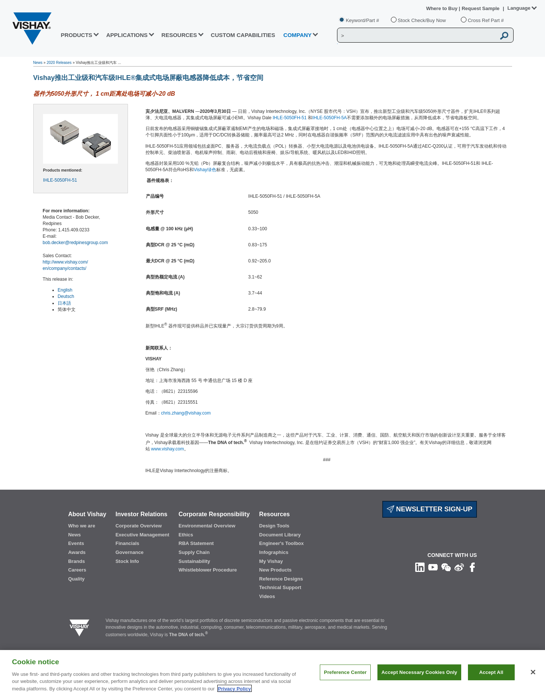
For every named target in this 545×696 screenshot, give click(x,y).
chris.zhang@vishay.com (186, 413)
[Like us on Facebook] (472, 567)
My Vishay (271, 561)
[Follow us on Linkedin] (420, 567)
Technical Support (280, 587)
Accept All (491, 680)
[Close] (533, 679)
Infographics (273, 552)
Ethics (185, 535)
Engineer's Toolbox (281, 543)
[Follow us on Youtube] (433, 567)
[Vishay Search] (416, 35)
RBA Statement (196, 543)
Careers (77, 570)
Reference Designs (281, 579)
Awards (77, 552)
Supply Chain (193, 552)
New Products (275, 570)
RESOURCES (179, 35)
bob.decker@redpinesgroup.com (75, 242)
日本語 (64, 303)
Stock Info (127, 561)
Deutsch (66, 296)
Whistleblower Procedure (207, 570)
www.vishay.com (167, 449)
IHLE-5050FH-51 (60, 180)
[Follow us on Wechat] (446, 567)
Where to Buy (442, 8)
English (65, 290)
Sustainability (194, 561)
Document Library (280, 535)
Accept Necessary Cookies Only (419, 680)
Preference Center (345, 680)
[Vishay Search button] (504, 35)
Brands (76, 561)
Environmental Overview (206, 526)
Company (298, 35)
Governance (130, 552)
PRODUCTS (76, 35)
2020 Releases (59, 63)
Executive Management (142, 535)
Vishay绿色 (205, 169)
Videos (267, 596)
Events (76, 543)
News (38, 63)
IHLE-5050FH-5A (329, 117)
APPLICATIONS (127, 35)
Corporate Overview (139, 526)
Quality (76, 579)
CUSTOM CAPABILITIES (243, 35)
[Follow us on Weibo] (459, 567)
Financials (128, 543)
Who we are (81, 526)
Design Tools (274, 526)
